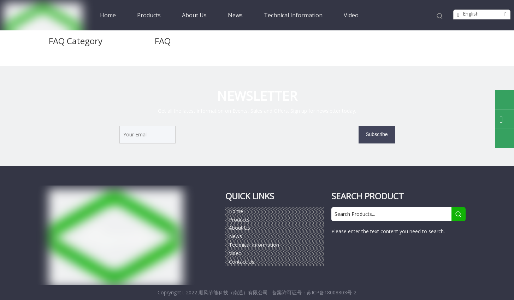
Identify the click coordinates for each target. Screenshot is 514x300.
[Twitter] (383, 250)
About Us (239, 227)
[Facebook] (337, 250)
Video (235, 253)
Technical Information (254, 244)
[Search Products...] (391, 214)
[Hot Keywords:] (439, 16)
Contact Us (241, 261)
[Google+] (352, 250)
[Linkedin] (367, 250)
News (235, 236)
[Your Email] (147, 134)
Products (239, 219)
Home (236, 211)
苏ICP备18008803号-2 (331, 292)
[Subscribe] (377, 134)
